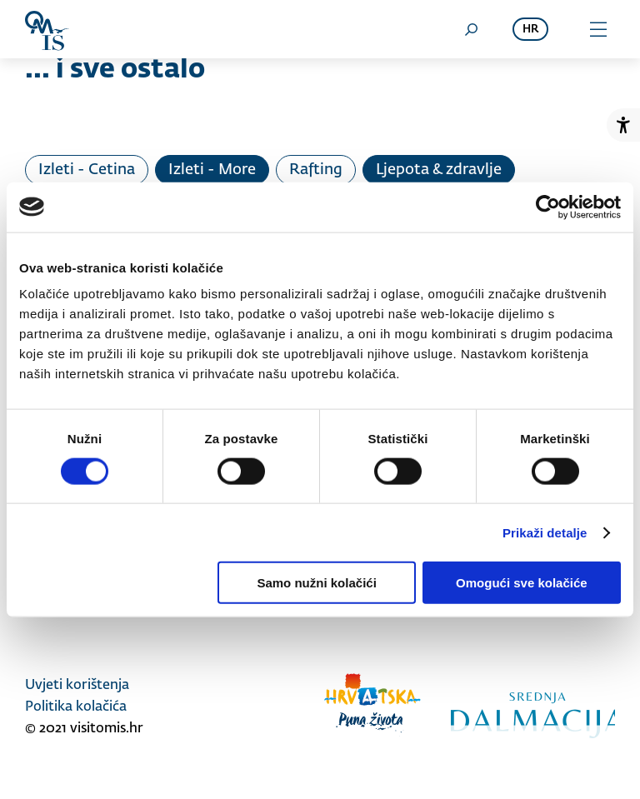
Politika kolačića (76, 707)
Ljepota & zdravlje (439, 169)
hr (530, 29)
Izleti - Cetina (86, 169)
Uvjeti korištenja (77, 685)
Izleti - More (212, 169)
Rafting (315, 169)
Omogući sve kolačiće (522, 583)
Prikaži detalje (545, 532)
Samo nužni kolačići (316, 583)
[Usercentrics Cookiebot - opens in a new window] (548, 206)
